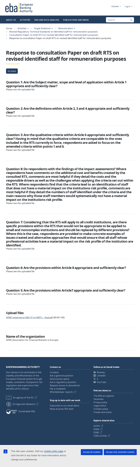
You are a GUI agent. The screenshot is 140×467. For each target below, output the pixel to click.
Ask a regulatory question (63, 382)
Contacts (54, 372)
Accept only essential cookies (120, 452)
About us (11, 20)
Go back (12, 71)
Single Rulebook (42, 28)
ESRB (96, 432)
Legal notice (100, 405)
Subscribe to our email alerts (64, 405)
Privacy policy (100, 402)
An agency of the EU (20, 397)
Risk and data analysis (46, 20)
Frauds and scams (103, 412)
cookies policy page (53, 451)
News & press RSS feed (61, 408)
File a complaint (58, 388)
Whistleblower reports (61, 391)
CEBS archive (100, 435)
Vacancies (98, 399)
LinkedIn (101, 375)
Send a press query (59, 378)
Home (9, 28)
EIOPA (97, 425)
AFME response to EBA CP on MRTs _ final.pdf (29, 317)
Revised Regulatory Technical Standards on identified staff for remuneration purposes (53, 31)
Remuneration (65, 28)
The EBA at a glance (104, 395)
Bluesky (101, 372)
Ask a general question (61, 375)
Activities (25, 20)
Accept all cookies (91, 452)
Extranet (115, 6)
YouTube (101, 382)
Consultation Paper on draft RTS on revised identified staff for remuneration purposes (53, 34)
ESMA (96, 429)
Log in (127, 6)
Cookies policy (101, 408)
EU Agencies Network (20, 404)
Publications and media (76, 20)
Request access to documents (65, 385)
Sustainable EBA (20, 411)
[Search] (131, 19)
